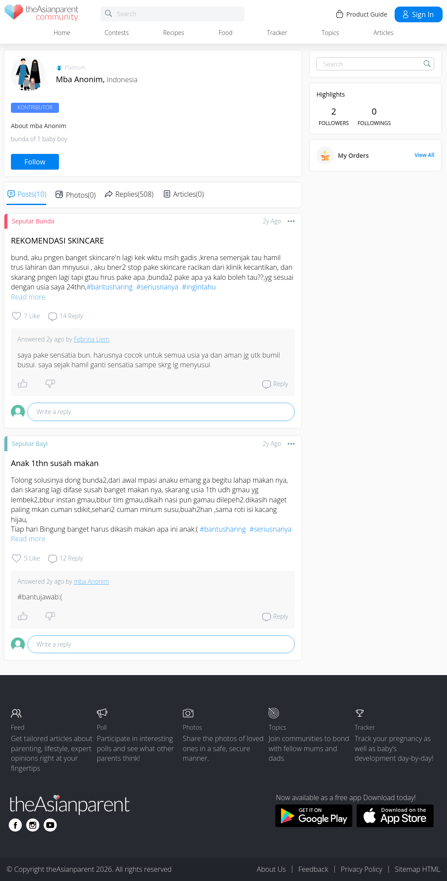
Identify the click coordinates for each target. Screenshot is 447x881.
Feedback (313, 869)
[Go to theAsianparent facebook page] (15, 825)
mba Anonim (91, 581)
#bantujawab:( (39, 597)
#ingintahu (199, 287)
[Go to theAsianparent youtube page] (50, 825)
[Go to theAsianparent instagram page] (32, 825)
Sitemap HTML (417, 869)
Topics (330, 32)
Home (62, 32)
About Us (271, 869)
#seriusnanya (157, 287)
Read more (28, 297)
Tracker (277, 32)
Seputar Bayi (30, 443)
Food (226, 32)
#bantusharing (109, 287)
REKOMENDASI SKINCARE (57, 240)
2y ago (272, 221)
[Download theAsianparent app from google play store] (313, 824)
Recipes (173, 32)
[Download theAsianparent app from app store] (395, 824)
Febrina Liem (91, 339)
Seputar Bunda (33, 221)
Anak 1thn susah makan (55, 463)
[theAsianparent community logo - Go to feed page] (41, 14)
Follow (34, 162)
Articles (384, 32)
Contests (117, 32)
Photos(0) (81, 195)
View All (424, 155)
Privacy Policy (361, 869)
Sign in (417, 14)
